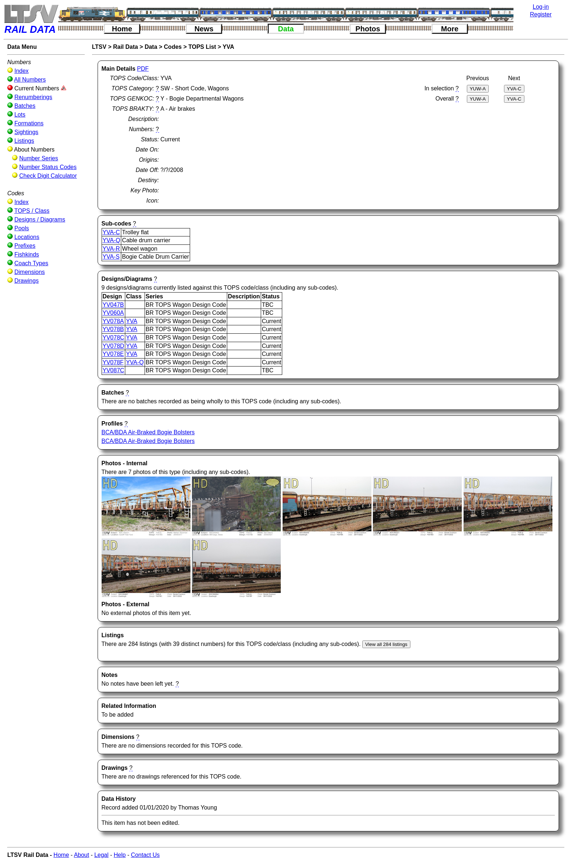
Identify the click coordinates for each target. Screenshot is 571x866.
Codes (173, 47)
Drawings (26, 281)
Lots (19, 114)
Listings (24, 141)
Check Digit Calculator (48, 176)
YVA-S (111, 257)
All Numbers (30, 80)
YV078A (113, 321)
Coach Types (31, 263)
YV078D (114, 346)
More (449, 29)
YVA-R (111, 249)
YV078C (114, 337)
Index (21, 71)
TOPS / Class (32, 211)
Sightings (26, 132)
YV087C (114, 370)
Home (122, 29)
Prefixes (24, 246)
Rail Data (125, 47)
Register (541, 14)
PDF (143, 69)
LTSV (99, 47)
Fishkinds (26, 254)
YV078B (113, 329)
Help (120, 855)
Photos (367, 29)
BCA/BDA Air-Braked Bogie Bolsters (148, 432)
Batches (24, 106)
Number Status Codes (47, 167)
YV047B (113, 305)
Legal (101, 855)
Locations (26, 237)
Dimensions (29, 272)
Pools (21, 228)
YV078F (113, 362)
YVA (228, 47)
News (203, 29)
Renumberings (33, 97)
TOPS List (202, 47)
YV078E (113, 354)
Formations (28, 123)
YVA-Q (112, 240)
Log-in (541, 7)
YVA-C (111, 232)
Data (286, 29)
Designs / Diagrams (39, 219)
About (81, 855)
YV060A (113, 313)
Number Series (38, 158)
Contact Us (145, 855)
